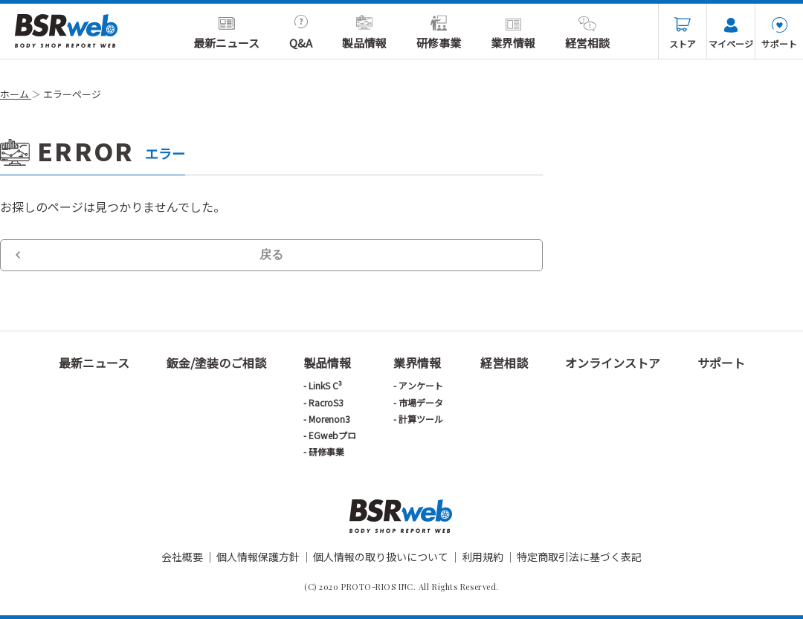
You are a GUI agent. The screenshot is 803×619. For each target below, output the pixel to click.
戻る (271, 254)
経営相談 (587, 33)
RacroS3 (326, 402)
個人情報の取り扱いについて (380, 556)
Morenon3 (329, 418)
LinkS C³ (325, 385)
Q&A (300, 33)
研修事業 (438, 33)
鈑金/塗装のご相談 (216, 363)
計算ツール (421, 418)
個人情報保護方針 (258, 556)
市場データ (421, 402)
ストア (682, 33)
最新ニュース (226, 33)
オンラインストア (612, 363)
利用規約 (482, 556)
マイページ (731, 33)
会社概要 (182, 556)
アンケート (421, 385)
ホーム (15, 94)
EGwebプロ (332, 435)
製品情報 (364, 33)
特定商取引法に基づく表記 (579, 556)
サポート (779, 33)
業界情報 (513, 33)
